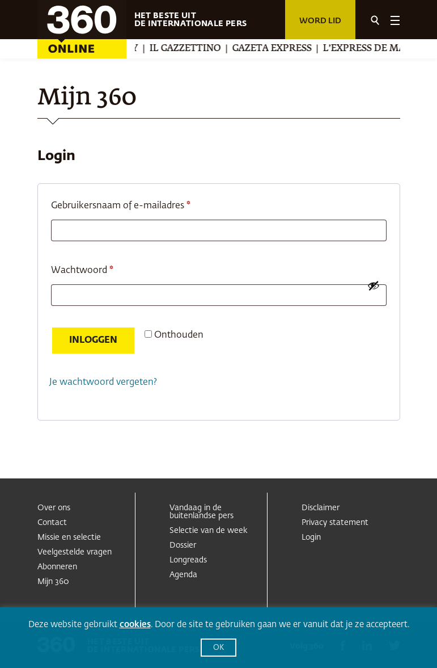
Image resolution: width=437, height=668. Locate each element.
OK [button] (218, 648)
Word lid (320, 21)
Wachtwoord (96, 268)
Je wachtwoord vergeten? (103, 382)
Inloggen (93, 340)
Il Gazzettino (193, 48)
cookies (135, 624)
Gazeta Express (280, 48)
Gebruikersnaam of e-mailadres (135, 204)
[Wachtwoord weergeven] (373, 285)
